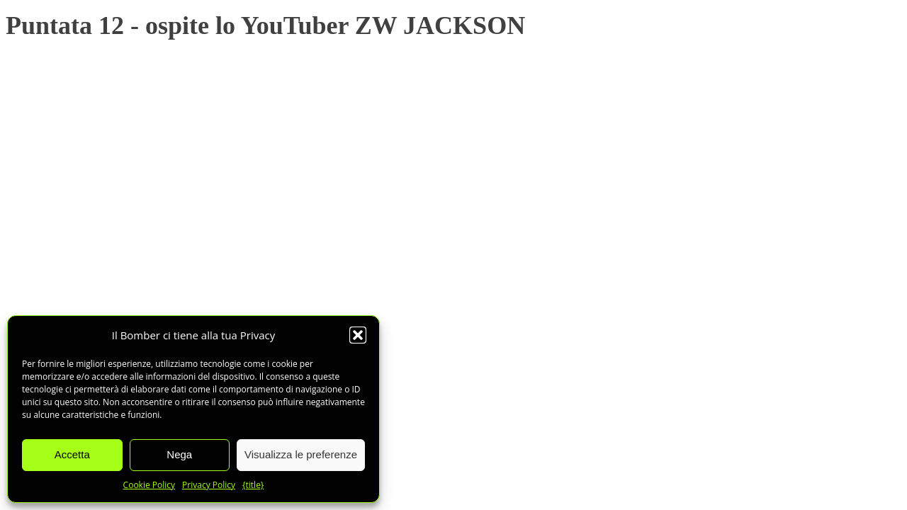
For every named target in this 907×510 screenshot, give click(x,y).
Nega (179, 454)
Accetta (72, 454)
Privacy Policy (208, 485)
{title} (253, 485)
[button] (358, 335)
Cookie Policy (149, 485)
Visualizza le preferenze (300, 454)
